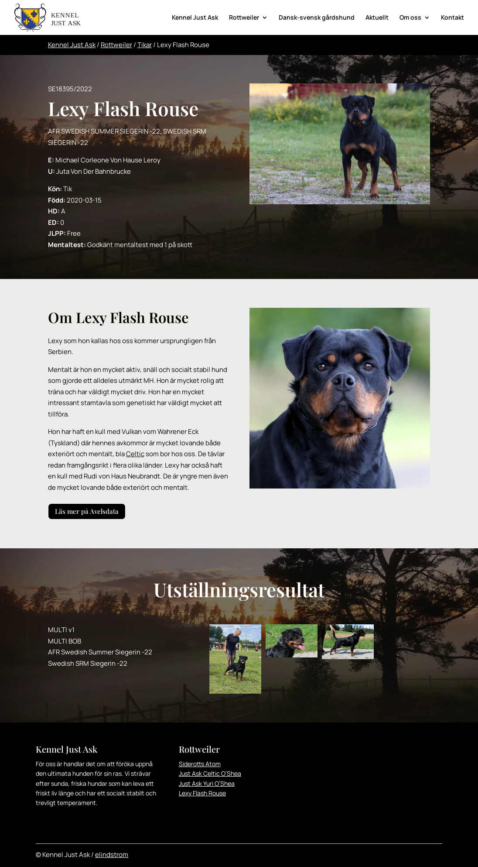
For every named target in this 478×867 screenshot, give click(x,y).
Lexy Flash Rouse (202, 793)
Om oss (410, 17)
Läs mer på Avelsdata (87, 511)
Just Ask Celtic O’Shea (210, 773)
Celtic (135, 453)
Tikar (144, 44)
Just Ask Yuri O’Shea (207, 783)
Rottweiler (244, 17)
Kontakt (452, 17)
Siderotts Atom (200, 764)
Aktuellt (377, 17)
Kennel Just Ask (195, 17)
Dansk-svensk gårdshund (317, 17)
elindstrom (111, 854)
